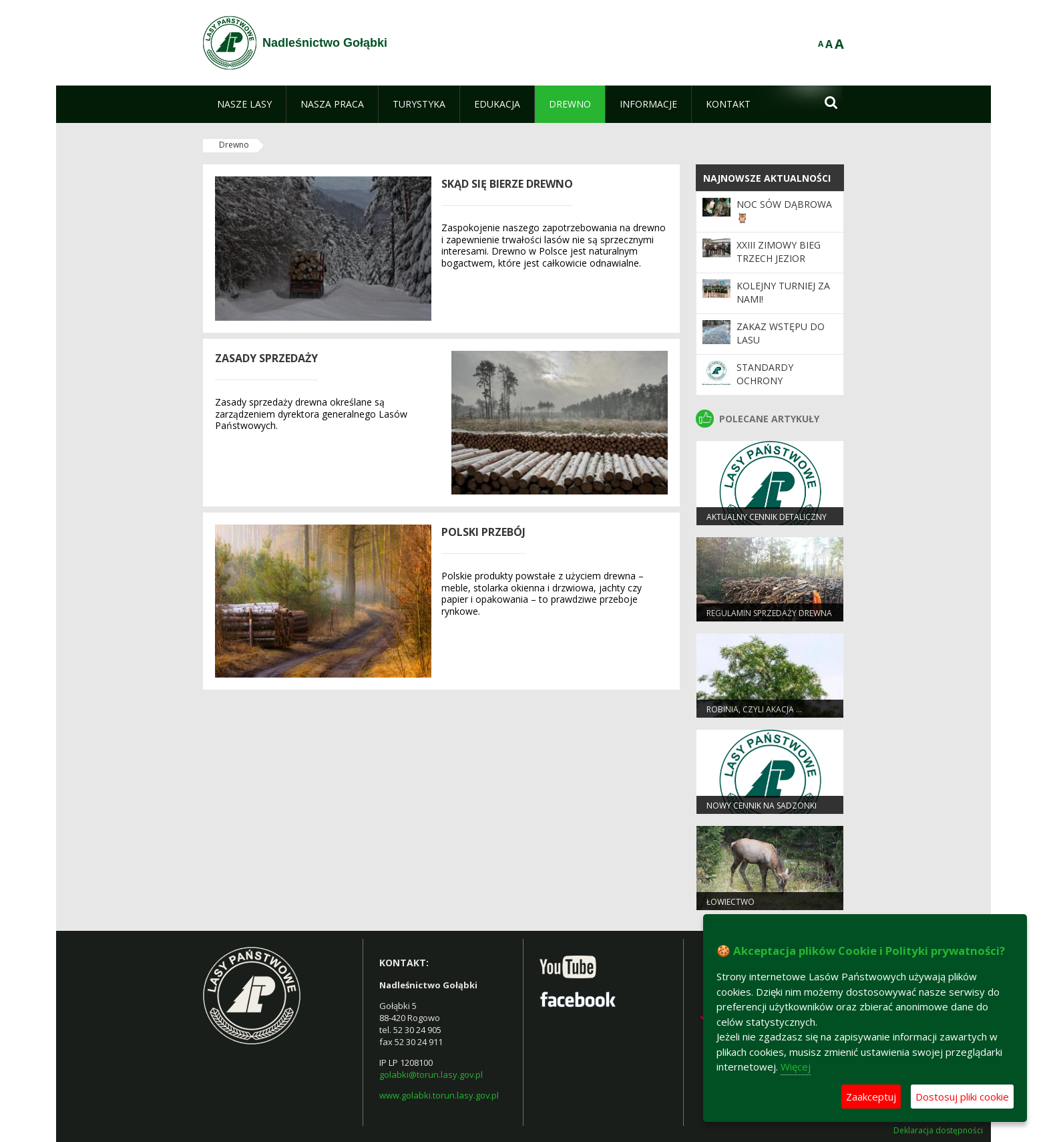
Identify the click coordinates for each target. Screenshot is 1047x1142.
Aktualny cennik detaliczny (766, 517)
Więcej (796, 1066)
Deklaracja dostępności (938, 1130)
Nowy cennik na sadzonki (761, 805)
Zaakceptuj (871, 1096)
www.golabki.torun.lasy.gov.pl (439, 1095)
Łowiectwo (730, 901)
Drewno (234, 144)
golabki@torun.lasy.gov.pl (431, 1074)
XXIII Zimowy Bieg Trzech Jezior (779, 252)
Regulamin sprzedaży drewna (769, 613)
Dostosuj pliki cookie (962, 1096)
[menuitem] (244, 104)
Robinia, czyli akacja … (754, 709)
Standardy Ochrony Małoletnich (770, 381)
